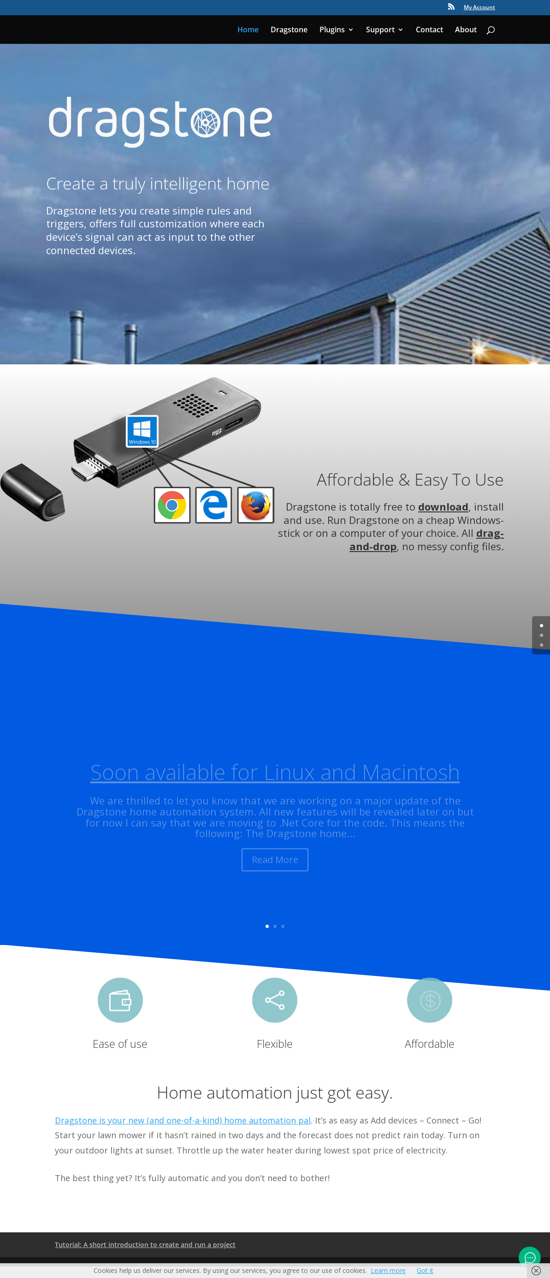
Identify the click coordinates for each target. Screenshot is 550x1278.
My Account (479, 8)
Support (380, 30)
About (466, 30)
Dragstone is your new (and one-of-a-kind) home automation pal (183, 1120)
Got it (425, 1270)
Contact (429, 30)
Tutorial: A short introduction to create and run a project (145, 1244)
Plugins (332, 30)
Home (248, 30)
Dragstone (289, 30)
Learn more (388, 1270)
